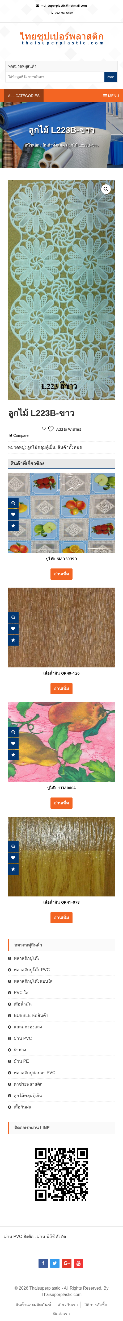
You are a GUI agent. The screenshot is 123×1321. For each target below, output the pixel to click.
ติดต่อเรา (61, 1313)
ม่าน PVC (23, 1038)
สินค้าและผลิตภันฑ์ (33, 1304)
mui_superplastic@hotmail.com (64, 5)
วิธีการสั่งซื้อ (95, 1304)
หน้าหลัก (31, 145)
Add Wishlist (13, 514)
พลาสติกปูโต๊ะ (27, 958)
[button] (106, 189)
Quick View (13, 503)
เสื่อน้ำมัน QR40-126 (61, 673)
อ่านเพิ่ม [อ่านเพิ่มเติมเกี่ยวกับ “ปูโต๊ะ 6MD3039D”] (61, 574)
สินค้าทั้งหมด (54, 145)
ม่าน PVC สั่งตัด (18, 1236)
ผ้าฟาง (20, 1050)
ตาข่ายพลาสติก (28, 1084)
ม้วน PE (21, 1061)
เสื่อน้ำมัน (23, 1004)
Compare (13, 526)
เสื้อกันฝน (22, 1107)
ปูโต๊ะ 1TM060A (61, 787)
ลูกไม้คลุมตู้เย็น (41, 447)
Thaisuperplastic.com (61, 1294)
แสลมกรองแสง (28, 1027)
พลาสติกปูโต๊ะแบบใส (33, 981)
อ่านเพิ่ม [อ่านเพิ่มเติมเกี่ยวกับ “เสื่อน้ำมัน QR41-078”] (61, 917)
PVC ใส (21, 992)
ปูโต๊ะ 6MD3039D (61, 558)
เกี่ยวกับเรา (68, 1304)
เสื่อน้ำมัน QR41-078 (61, 902)
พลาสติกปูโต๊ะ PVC (32, 969)
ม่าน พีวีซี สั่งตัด (51, 1236)
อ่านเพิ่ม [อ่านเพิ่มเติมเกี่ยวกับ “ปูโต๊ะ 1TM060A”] (61, 803)
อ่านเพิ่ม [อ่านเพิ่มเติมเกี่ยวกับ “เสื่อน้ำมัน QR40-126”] (61, 688)
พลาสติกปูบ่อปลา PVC (34, 1072)
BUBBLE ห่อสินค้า (31, 1015)
